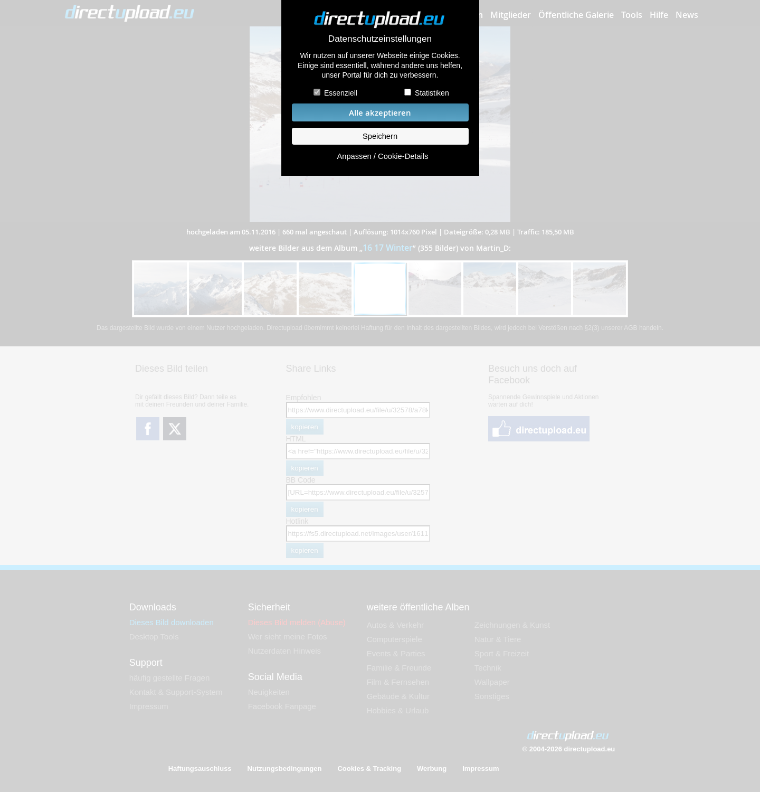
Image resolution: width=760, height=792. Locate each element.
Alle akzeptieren (380, 113)
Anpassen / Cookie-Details (382, 156)
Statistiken (432, 93)
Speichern (380, 136)
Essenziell (340, 93)
